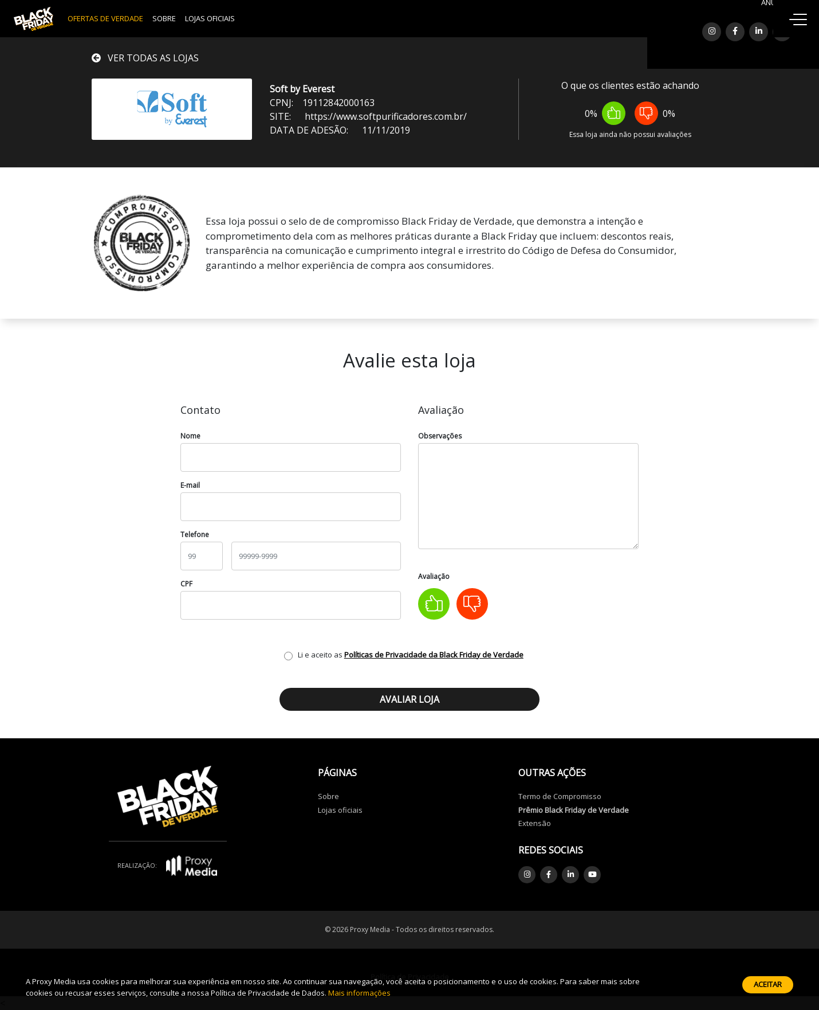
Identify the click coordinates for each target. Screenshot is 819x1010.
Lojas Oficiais (210, 18)
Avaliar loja (409, 699)
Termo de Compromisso (559, 796)
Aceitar (768, 984)
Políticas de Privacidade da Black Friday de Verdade (433, 654)
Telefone (194, 534)
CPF (186, 584)
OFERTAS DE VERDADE (105, 18)
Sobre (164, 18)
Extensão (534, 823)
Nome (190, 436)
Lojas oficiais (340, 810)
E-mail (190, 485)
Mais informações (359, 993)
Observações (440, 436)
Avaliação (434, 576)
